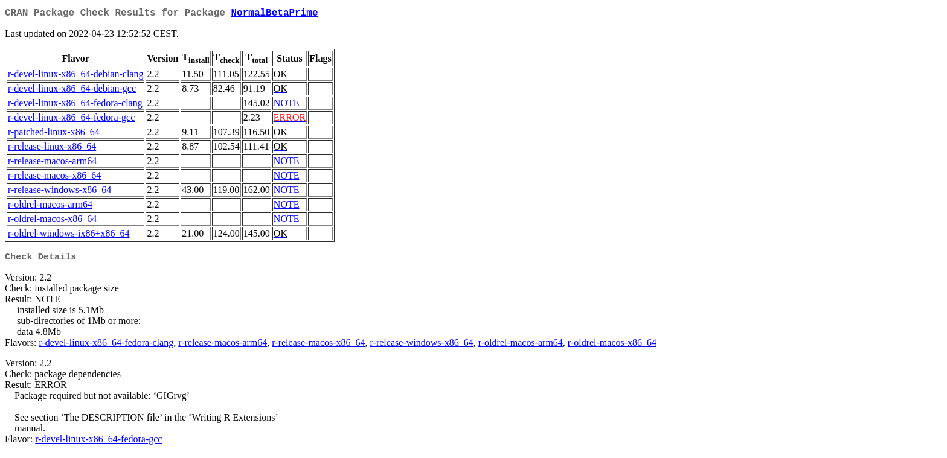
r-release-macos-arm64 (52, 163)
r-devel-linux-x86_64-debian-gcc (72, 91)
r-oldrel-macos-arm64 (50, 207)
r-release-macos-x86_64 (54, 178)
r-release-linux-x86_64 (52, 149)
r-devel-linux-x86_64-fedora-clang (75, 105)
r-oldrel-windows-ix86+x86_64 (69, 236)
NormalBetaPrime (274, 14)
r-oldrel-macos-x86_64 (52, 221)
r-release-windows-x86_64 (59, 192)
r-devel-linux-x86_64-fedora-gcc (71, 120)
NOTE (287, 105)
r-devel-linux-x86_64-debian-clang (75, 76)
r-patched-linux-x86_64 (54, 134)
